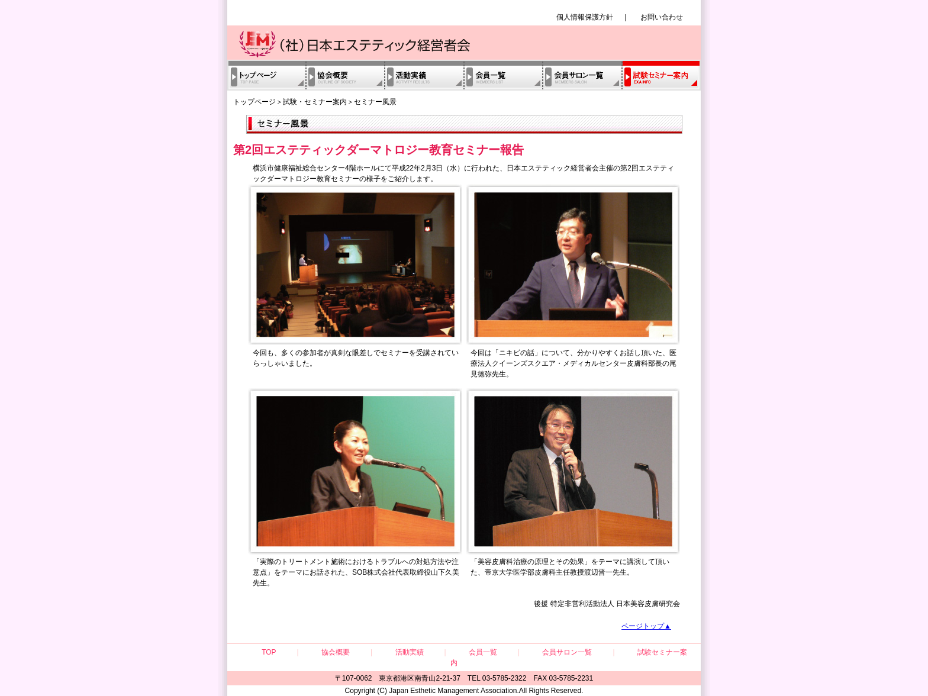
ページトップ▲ (646, 626)
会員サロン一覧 (581, 75)
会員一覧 (502, 75)
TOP (269, 652)
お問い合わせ (661, 17)
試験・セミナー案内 (661, 75)
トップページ (266, 75)
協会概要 (344, 75)
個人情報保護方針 (584, 17)
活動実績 (423, 75)
